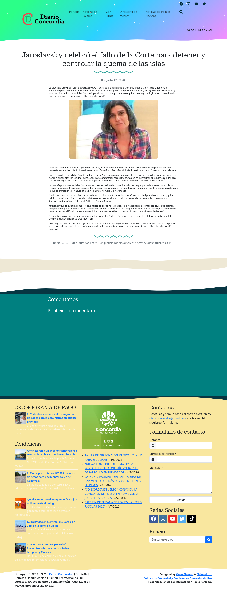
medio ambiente (125, 243)
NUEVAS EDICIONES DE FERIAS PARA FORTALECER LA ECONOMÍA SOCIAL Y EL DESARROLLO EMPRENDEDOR (111, 468)
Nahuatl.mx (204, 574)
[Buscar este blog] (177, 539)
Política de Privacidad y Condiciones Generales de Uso (178, 578)
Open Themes (184, 574)
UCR (168, 243)
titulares (159, 243)
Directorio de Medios (128, 14)
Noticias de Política (89, 14)
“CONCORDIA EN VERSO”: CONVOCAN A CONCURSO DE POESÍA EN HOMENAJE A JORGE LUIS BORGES (111, 493)
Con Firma (110, 14)
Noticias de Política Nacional (158, 14)
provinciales (145, 243)
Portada (74, 12)
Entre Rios (97, 243)
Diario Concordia (60, 574)
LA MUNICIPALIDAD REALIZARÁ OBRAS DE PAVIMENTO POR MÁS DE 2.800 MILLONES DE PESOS (113, 481)
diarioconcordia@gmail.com (168, 418)
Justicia (109, 243)
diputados (83, 243)
